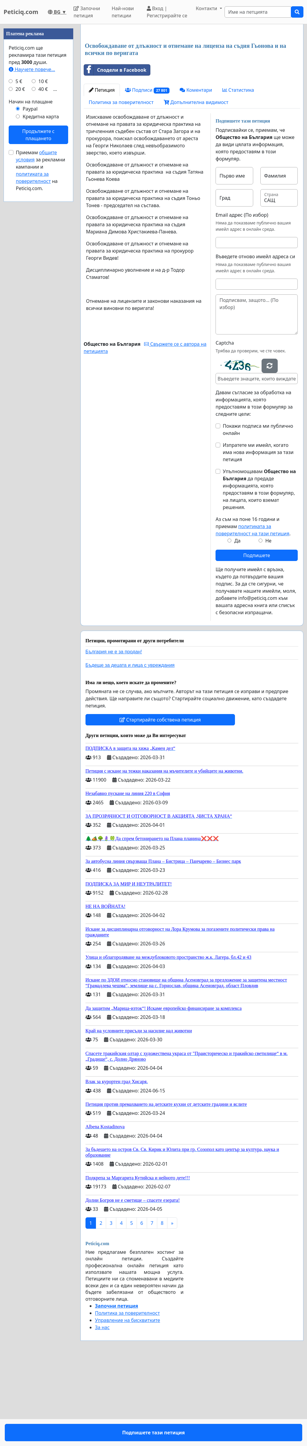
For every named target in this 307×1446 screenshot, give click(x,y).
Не (268, 624)
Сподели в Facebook (115, 153)
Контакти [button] (207, 8)
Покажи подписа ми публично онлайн (258, 513)
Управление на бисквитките (127, 1404)
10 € (43, 260)
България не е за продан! (113, 735)
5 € (19, 260)
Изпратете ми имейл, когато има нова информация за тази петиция (258, 535)
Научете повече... (32, 248)
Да (237, 624)
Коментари (196, 173)
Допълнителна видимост (196, 186)
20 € (20, 268)
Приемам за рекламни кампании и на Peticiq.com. (40, 349)
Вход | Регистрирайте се (167, 12)
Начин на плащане (31, 281)
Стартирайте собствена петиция (160, 803)
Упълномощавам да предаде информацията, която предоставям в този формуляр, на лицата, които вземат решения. (259, 573)
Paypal (30, 288)
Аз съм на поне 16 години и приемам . (253, 610)
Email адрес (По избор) (242, 298)
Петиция (102, 173)
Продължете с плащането (38, 314)
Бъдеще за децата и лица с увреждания (130, 748)
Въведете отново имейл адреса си (255, 340)
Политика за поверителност (121, 186)
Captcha (225, 426)
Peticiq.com (21, 12)
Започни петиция (87, 12)
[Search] (257, 12)
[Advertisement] (192, 75)
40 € (43, 268)
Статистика (238, 173)
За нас (102, 1411)
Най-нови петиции (123, 12)
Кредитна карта (41, 296)
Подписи (147, 173)
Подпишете (256, 639)
